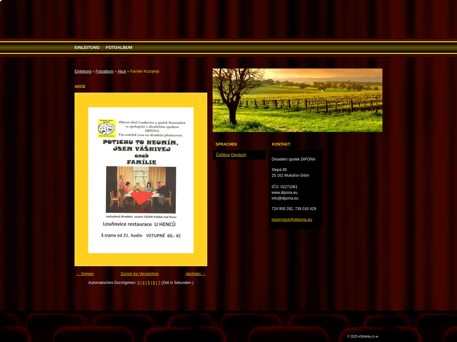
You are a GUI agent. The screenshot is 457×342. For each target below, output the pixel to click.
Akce (121, 71)
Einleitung (87, 47)
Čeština (223, 154)
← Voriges (85, 274)
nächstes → (196, 274)
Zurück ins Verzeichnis (140, 274)
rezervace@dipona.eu (292, 219)
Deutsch (238, 154)
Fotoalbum (119, 47)
